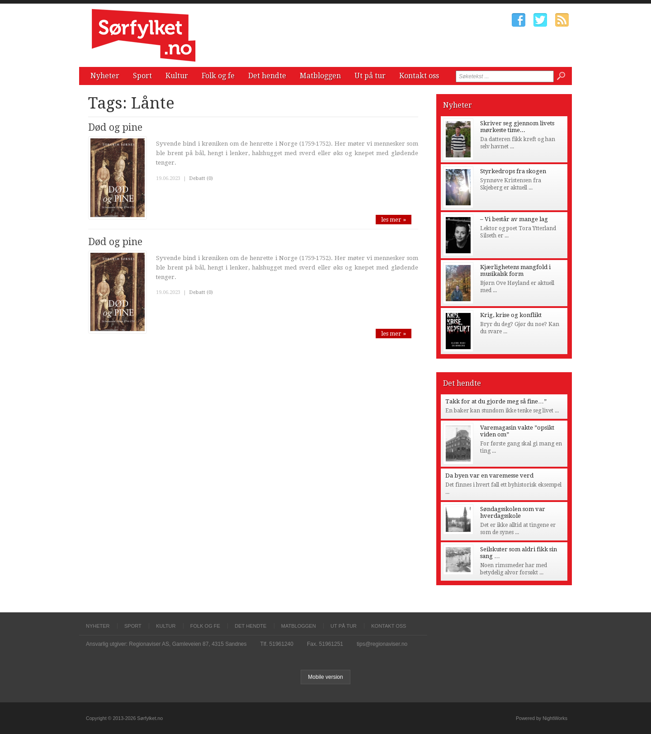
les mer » (393, 219)
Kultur (176, 75)
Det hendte (267, 75)
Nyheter (104, 75)
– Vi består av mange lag (514, 219)
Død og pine (115, 127)
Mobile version (325, 677)
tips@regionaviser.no (382, 644)
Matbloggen (320, 75)
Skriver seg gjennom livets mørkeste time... (517, 126)
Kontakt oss (419, 75)
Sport (142, 75)
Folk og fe (218, 75)
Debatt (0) (201, 178)
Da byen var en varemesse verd (489, 475)
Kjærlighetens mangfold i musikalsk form (515, 270)
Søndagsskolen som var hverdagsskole (512, 512)
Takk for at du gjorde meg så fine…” (496, 401)
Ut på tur (370, 75)
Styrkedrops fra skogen (513, 171)
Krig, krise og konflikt (511, 315)
